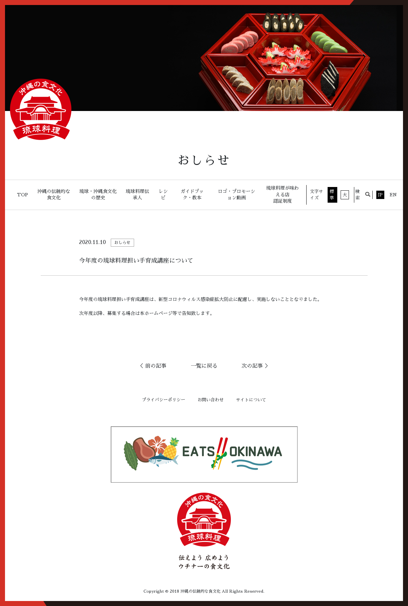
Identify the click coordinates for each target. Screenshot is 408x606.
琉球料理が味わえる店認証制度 (282, 194)
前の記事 (155, 366)
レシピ (163, 194)
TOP (22, 194)
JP (380, 195)
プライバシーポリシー (163, 400)
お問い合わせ (210, 400)
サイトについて (251, 400)
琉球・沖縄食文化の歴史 (98, 194)
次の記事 (252, 366)
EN (393, 195)
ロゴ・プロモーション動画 (236, 194)
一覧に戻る (204, 366)
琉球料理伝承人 (137, 194)
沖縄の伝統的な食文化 (53, 194)
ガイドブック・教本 (192, 194)
